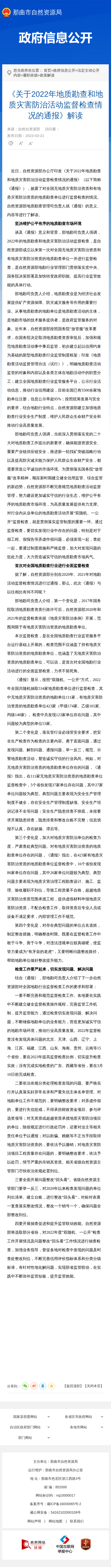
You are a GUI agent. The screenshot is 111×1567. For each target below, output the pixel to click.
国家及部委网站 (25, 1417)
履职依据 (30, 75)
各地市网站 (78, 1427)
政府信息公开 (64, 70)
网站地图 (55, 1521)
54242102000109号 (66, 1512)
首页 (47, 70)
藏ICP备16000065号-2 (64, 1504)
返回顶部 (73, 1386)
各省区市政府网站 (78, 1417)
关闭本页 (93, 1386)
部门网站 (25, 1438)
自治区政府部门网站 (25, 1427)
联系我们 (77, 1521)
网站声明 (34, 1521)
